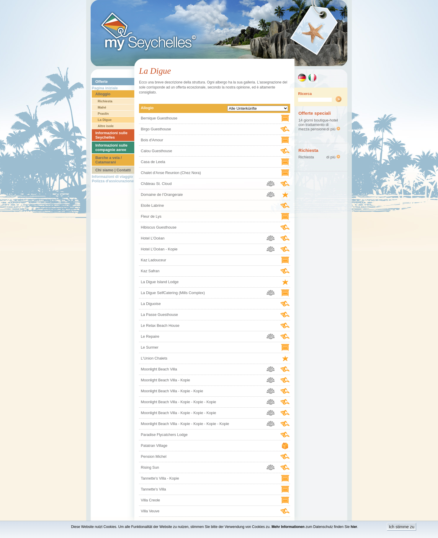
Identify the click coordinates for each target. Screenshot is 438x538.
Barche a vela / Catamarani (108, 159)
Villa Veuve (150, 511)
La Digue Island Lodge (160, 282)
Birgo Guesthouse (156, 129)
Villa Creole (150, 500)
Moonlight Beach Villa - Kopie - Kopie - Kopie (178, 402)
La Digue (105, 120)
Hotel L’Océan (152, 238)
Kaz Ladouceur (153, 260)
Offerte (101, 81)
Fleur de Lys (151, 216)
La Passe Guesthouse (159, 314)
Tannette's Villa (153, 489)
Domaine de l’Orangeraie (162, 194)
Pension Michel (153, 456)
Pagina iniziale (105, 88)
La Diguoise (151, 303)
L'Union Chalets (154, 358)
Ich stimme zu (401, 526)
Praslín (103, 113)
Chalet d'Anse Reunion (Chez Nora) (171, 172)
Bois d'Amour (152, 140)
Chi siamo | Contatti (113, 170)
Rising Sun (150, 467)
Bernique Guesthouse (159, 118)
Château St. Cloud (156, 183)
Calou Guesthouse (156, 151)
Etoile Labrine (152, 205)
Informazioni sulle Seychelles (111, 135)
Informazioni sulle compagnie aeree (111, 147)
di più (333, 129)
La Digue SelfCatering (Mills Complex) (173, 293)
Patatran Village (154, 445)
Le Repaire (150, 336)
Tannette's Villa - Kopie (160, 478)
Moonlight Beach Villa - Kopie (165, 380)
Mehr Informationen (288, 527)
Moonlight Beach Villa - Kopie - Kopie (172, 391)
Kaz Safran (150, 271)
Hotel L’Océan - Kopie (159, 249)
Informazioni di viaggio (112, 176)
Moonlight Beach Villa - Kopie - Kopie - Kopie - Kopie (185, 423)
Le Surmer (149, 347)
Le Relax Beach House (160, 325)
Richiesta (105, 101)
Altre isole (106, 126)
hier (354, 527)
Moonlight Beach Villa (159, 369)
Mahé (102, 107)
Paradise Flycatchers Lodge (164, 434)
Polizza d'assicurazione (113, 181)
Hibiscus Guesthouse (158, 227)
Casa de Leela (153, 162)
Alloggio (102, 94)
